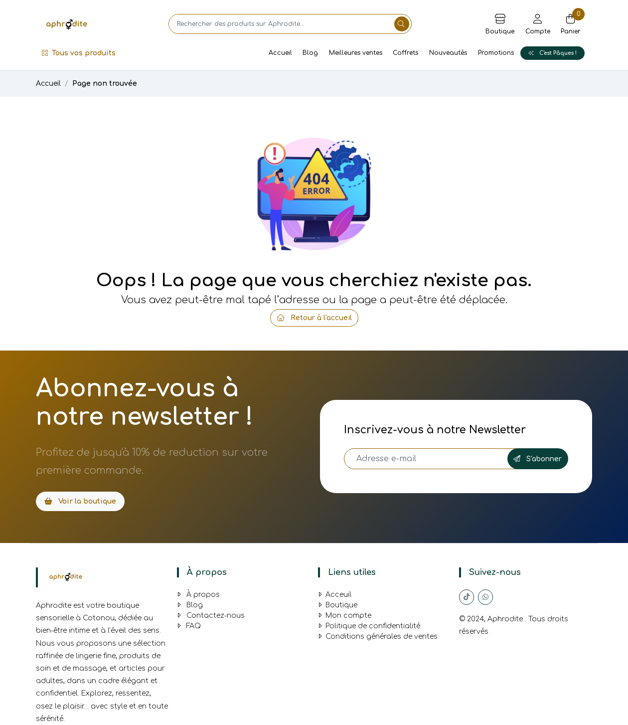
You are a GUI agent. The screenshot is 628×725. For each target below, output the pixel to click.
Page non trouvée (104, 83)
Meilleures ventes (355, 52)
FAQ (189, 626)
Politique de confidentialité (369, 626)
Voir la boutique (80, 501)
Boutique (337, 605)
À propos (198, 594)
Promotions (496, 52)
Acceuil (334, 594)
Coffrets (405, 52)
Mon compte (344, 615)
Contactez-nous (211, 615)
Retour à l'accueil (314, 318)
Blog (310, 52)
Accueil (280, 52)
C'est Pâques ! (552, 53)
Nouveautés (448, 52)
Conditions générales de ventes (378, 636)
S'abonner (537, 459)
